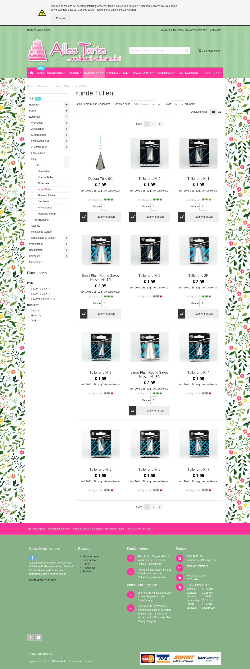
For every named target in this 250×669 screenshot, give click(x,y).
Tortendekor (89, 560)
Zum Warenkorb (97, 217)
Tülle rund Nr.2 (149, 275)
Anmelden (215, 30)
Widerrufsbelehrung (59, 528)
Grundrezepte (91, 556)
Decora (37, 310)
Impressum (34, 661)
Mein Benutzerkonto (172, 30)
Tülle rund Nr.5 (101, 469)
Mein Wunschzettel (196, 30)
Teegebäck (89, 567)
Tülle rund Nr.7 (198, 469)
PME (36, 320)
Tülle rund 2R (198, 275)
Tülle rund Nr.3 (101, 372)
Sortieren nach (122, 104)
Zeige (168, 104)
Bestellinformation (115, 528)
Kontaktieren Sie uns (139, 528)
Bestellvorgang (36, 528)
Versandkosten (112, 190)
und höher (43, 298)
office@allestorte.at (197, 566)
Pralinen (87, 571)
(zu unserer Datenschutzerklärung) (116, 9)
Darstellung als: (199, 111)
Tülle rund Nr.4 (198, 372)
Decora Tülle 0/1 (100, 178)
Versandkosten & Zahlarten (87, 528)
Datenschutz (59, 661)
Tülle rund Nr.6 (149, 469)
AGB (46, 661)
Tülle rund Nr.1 (198, 178)
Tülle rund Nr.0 (149, 178)
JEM (36, 315)
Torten (86, 563)
